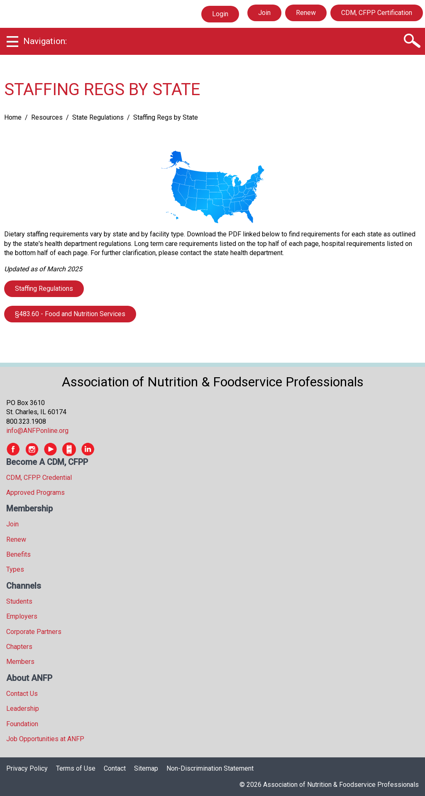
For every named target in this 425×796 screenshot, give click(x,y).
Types (15, 569)
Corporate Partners (33, 632)
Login (220, 14)
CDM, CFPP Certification (376, 13)
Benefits (18, 554)
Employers (21, 616)
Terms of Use (75, 768)
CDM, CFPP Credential (39, 478)
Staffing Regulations (44, 288)
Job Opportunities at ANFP (45, 739)
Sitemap (146, 768)
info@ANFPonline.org (37, 431)
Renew (306, 13)
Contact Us (22, 694)
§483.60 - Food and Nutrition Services (70, 314)
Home (13, 117)
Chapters (19, 647)
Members (20, 662)
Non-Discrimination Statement (210, 768)
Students (19, 601)
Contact (115, 768)
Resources (47, 117)
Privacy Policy (27, 768)
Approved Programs (35, 492)
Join (264, 13)
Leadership (22, 708)
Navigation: (45, 41)
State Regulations (98, 117)
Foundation (22, 724)
